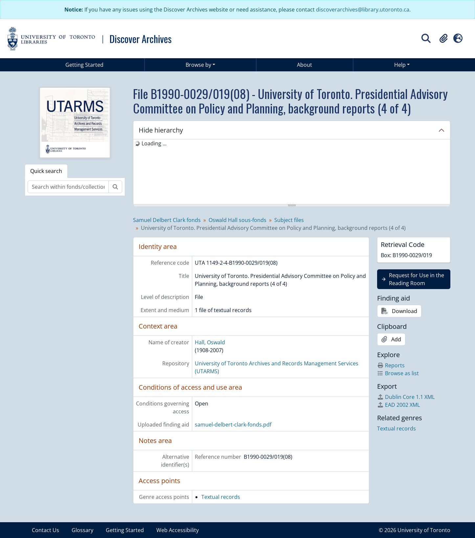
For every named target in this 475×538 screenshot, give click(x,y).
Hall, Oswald (210, 342)
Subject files (289, 220)
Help (400, 64)
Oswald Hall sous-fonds (237, 220)
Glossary (82, 530)
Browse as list (398, 373)
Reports (391, 365)
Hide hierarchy (161, 130)
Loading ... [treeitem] (154, 143)
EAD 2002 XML (398, 404)
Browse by (198, 64)
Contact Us (45, 530)
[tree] (291, 172)
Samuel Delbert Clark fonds (167, 220)
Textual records (220, 497)
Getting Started (84, 64)
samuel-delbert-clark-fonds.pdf (233, 424)
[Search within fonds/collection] (68, 187)
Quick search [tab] (46, 171)
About (304, 64)
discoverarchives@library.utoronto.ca (362, 9)
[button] (443, 38)
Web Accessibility (177, 530)
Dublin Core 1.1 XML (406, 397)
